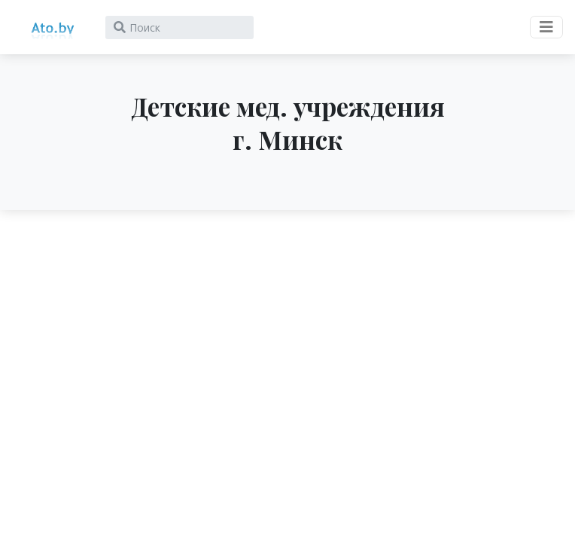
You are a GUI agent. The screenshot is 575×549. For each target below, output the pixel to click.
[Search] (179, 27)
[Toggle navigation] (546, 27)
